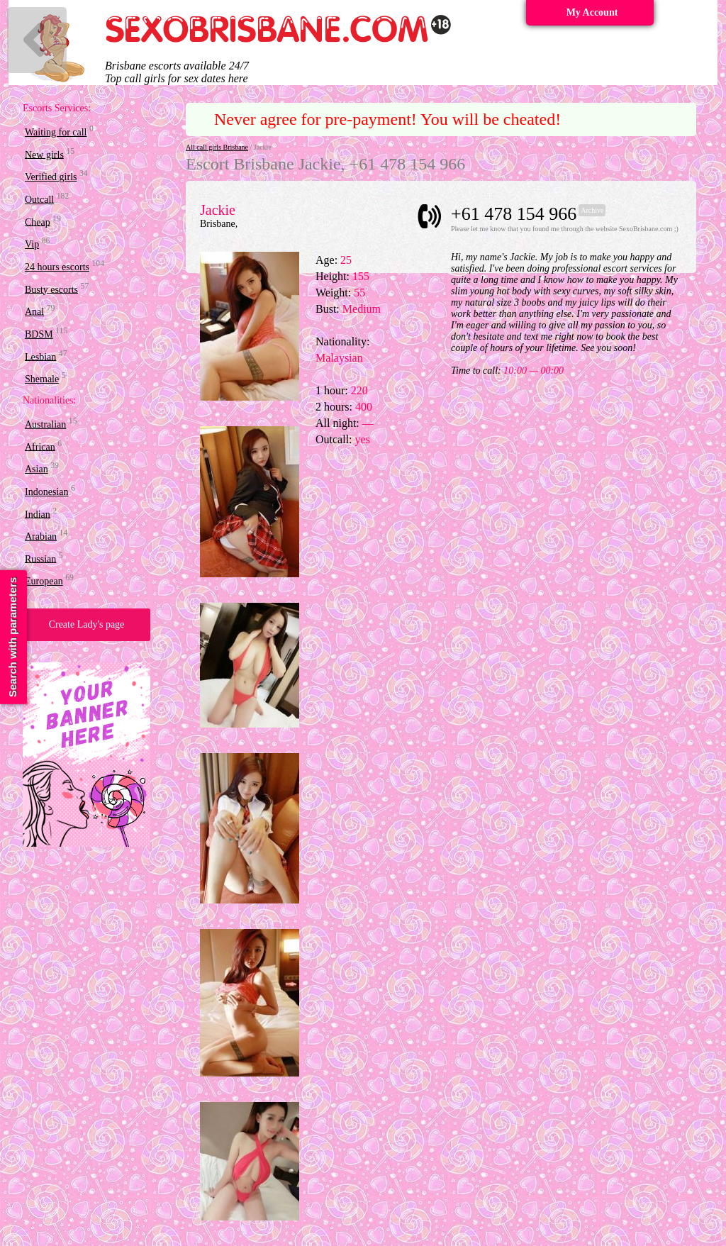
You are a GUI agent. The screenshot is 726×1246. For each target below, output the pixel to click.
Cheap (37, 221)
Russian (40, 558)
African (40, 446)
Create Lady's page (87, 624)
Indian (37, 513)
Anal (34, 311)
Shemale (42, 379)
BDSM (39, 334)
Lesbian (40, 356)
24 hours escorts (57, 267)
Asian (36, 469)
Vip (32, 244)
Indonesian (46, 491)
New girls (44, 154)
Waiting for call (56, 132)
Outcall (39, 199)
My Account (592, 12)
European (44, 581)
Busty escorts (51, 289)
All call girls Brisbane (217, 147)
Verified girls (51, 177)
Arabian (41, 536)
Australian (45, 424)
